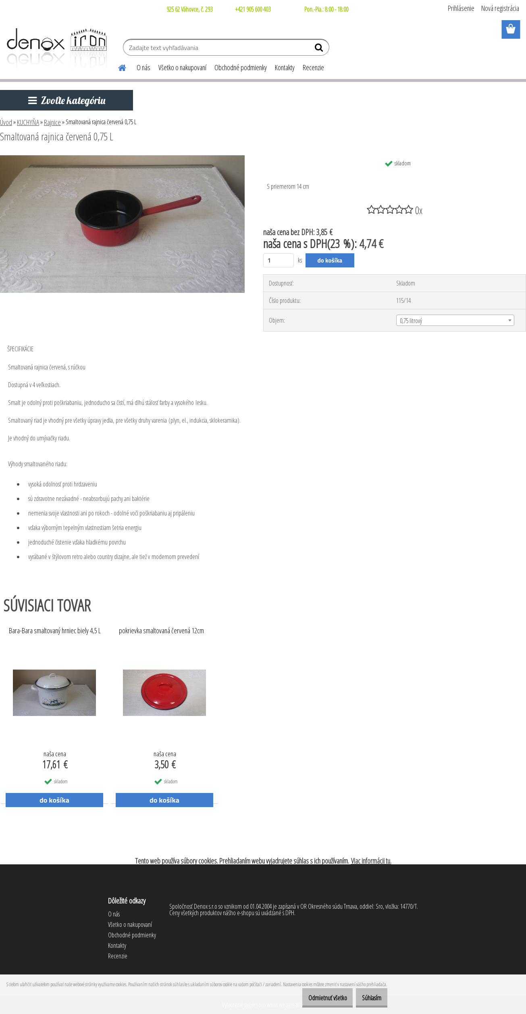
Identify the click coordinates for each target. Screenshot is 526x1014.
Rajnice (52, 122)
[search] (320, 49)
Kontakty (285, 67)
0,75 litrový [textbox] (411, 320)
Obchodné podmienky (240, 67)
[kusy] (278, 260)
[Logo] (55, 48)
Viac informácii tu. (371, 861)
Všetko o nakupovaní (182, 67)
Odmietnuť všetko (315, 997)
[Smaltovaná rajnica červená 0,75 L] (122, 158)
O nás (143, 67)
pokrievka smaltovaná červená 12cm (161, 630)
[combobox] (455, 320)
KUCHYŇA (28, 122)
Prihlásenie (461, 8)
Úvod (6, 122)
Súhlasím (367, 997)
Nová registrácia (500, 8)
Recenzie (313, 67)
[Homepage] (117, 66)
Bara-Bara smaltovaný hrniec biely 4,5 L (55, 630)
